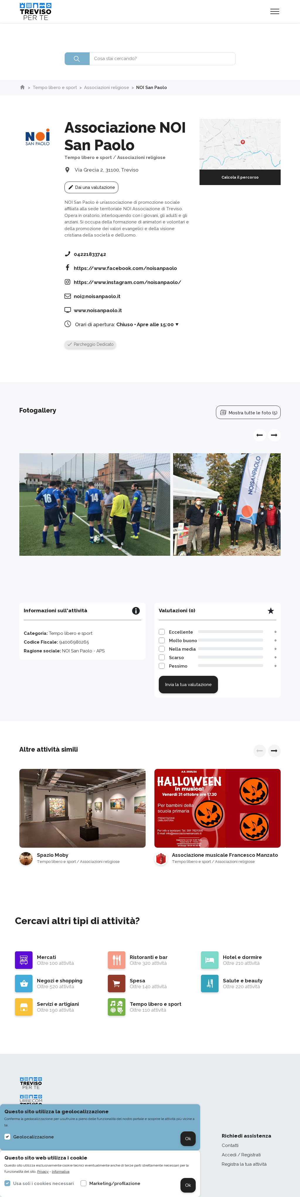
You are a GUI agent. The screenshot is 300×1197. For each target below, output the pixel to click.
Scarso (176, 657)
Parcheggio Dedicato (90, 344)
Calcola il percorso (240, 177)
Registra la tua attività (244, 1164)
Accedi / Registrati (241, 1154)
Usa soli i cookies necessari (43, 1183)
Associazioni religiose (106, 87)
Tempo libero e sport (55, 87)
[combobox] (150, 58)
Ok (188, 1138)
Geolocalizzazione (33, 1137)
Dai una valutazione (91, 187)
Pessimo (178, 666)
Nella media (182, 649)
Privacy (43, 1171)
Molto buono (183, 640)
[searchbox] (150, 58)
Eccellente (181, 632)
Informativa (60, 1171)
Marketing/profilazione (114, 1183)
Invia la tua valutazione (188, 684)
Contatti (230, 1145)
